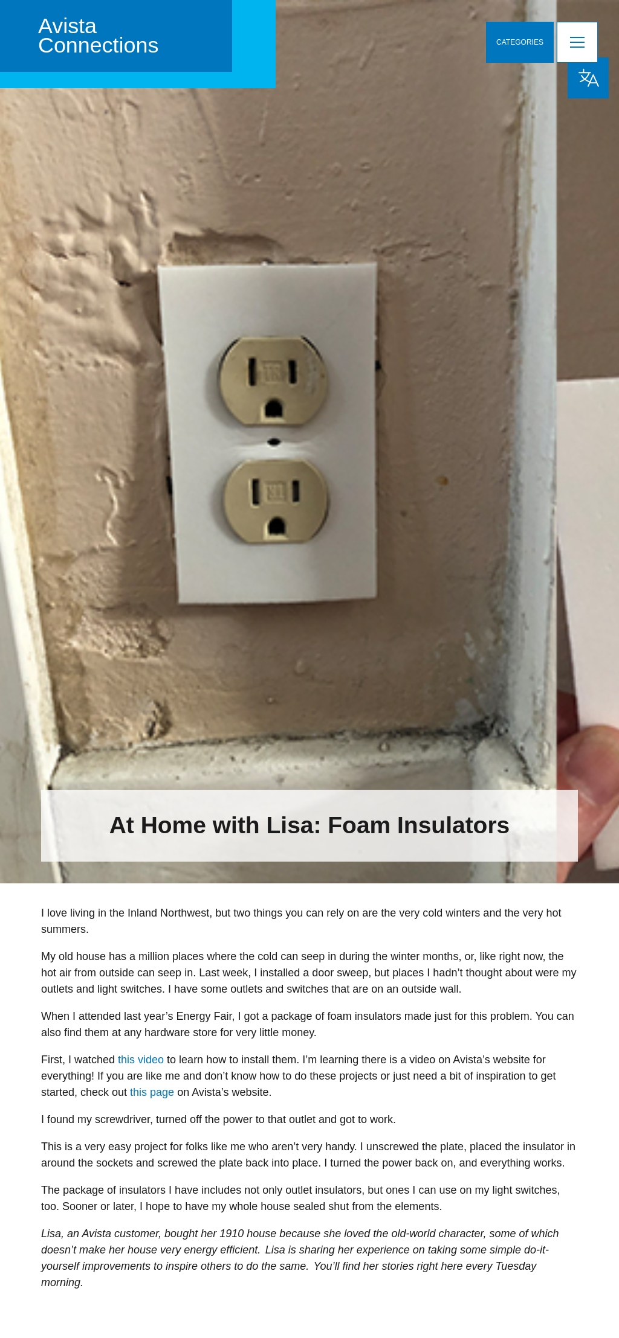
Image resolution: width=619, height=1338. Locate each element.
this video (141, 1060)
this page (152, 1092)
